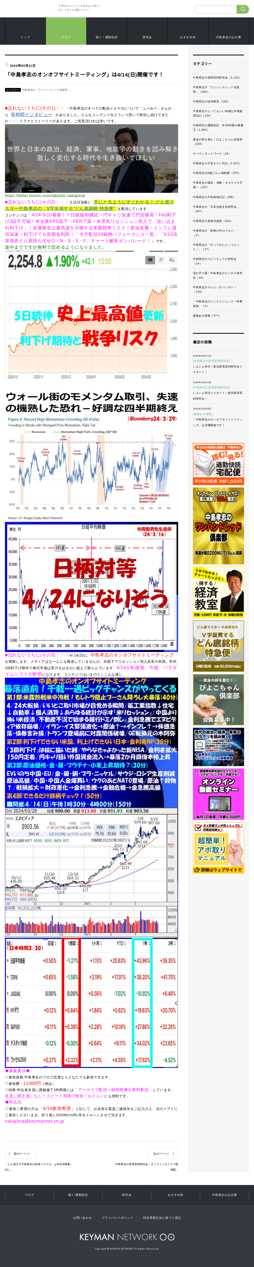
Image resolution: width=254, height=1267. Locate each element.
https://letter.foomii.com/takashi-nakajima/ (45, 196)
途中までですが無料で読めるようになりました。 (56, 247)
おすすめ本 (188, 37)
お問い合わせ (82, 1218)
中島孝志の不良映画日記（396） (214, 197)
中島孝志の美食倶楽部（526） (213, 220)
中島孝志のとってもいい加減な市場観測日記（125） (217, 113)
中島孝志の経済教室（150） (211, 101)
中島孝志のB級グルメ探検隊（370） (217, 172)
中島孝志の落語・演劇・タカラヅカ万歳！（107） (217, 185)
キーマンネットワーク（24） (212, 153)
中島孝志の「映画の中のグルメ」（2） (215, 233)
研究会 (147, 37)
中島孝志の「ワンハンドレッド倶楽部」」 (47, 89)
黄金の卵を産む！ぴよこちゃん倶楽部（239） (217, 141)
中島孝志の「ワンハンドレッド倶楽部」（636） (216, 89)
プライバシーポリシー (117, 1218)
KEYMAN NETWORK (127, 1236)
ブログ (66, 37)
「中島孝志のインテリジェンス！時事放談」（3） (217, 303)
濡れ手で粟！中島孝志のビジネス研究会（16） (217, 275)
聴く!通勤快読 (78, 1195)
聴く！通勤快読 (107, 37)
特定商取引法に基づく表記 (162, 1218)
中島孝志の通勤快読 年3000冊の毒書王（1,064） (218, 127)
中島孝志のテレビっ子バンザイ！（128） (215, 289)
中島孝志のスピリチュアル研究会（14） (215, 261)
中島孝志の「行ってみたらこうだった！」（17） (216, 247)
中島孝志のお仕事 (228, 37)
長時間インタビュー (32, 114)
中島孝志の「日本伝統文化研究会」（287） (216, 209)
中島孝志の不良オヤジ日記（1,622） (217, 163)
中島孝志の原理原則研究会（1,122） (217, 77)
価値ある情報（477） (207, 315)
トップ (25, 37)
